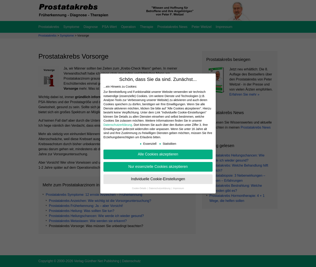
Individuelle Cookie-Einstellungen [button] (158, 179)
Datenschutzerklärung (117, 124)
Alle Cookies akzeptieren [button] (158, 154)
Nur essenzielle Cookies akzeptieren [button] (158, 166)
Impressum (178, 188)
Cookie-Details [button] (139, 188)
